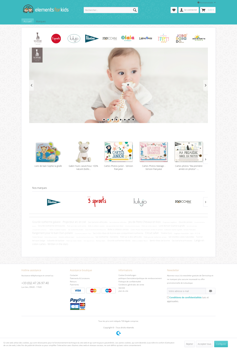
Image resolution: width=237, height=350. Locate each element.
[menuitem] (111, 10)
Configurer (221, 343)
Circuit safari (152, 233)
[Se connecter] (188, 10)
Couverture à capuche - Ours (83, 233)
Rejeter (189, 343)
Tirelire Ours (166, 233)
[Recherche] (135, 10)
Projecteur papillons (170, 222)
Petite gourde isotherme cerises (155, 237)
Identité (121, 288)
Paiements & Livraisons (80, 278)
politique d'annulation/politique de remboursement (140, 278)
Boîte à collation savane (96, 226)
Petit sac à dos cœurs (149, 226)
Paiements (93, 296)
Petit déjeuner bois (89, 241)
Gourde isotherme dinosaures (51, 225)
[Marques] (41, 21)
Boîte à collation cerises (118, 229)
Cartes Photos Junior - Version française (118, 167)
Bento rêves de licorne (160, 240)
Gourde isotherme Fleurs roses (85, 237)
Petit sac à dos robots (74, 241)
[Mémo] (174, 10)
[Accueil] (27, 21)
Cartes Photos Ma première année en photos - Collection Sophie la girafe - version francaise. (163, 230)
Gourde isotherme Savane (132, 226)
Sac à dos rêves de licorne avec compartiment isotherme (118, 233)
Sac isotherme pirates (76, 230)
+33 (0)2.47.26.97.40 (35, 283)
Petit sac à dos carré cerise (77, 226)
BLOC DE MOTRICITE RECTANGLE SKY (95, 230)
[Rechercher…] (111, 10)
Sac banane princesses (182, 240)
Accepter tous (204, 343)
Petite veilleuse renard (51, 237)
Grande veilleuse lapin (67, 237)
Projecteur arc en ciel (75, 222)
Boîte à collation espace (58, 230)
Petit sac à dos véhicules (131, 236)
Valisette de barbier (56, 240)
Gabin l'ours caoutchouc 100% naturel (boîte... (83, 167)
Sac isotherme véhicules (118, 222)
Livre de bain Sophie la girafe (48, 165)
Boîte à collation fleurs (140, 241)
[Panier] (208, 10)
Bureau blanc (101, 241)
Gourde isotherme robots (119, 240)
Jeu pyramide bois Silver (115, 226)
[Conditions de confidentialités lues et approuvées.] (168, 297)
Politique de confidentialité (129, 281)
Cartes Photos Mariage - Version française (153, 167)
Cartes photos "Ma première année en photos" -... (188, 167)
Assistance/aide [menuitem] (205, 2)
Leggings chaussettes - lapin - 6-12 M (187, 233)
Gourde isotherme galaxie (46, 222)
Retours (73, 281)
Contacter (74, 275)
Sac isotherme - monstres (107, 236)
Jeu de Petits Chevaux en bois (145, 222)
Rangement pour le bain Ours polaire (52, 233)
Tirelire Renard (37, 237)
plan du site (123, 291)
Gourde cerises (186, 222)
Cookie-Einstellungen (127, 275)
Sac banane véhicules (98, 222)
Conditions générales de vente (131, 284)
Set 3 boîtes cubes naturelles (182, 236)
